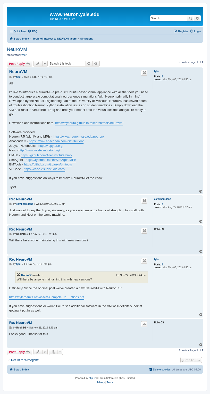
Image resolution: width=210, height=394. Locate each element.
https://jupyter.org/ (50, 146)
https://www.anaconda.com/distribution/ (56, 141)
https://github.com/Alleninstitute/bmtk (46, 155)
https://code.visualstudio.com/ (44, 169)
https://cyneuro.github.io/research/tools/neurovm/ (89, 123)
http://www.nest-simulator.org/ (39, 150)
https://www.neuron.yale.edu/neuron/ (78, 136)
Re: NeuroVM (20, 199)
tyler (24, 54)
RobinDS (27, 275)
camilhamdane (162, 199)
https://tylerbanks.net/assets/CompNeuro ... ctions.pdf (46, 297)
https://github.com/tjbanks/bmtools (48, 164)
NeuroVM (17, 49)
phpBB (92, 378)
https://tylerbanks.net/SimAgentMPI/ (51, 160)
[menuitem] (32, 31)
